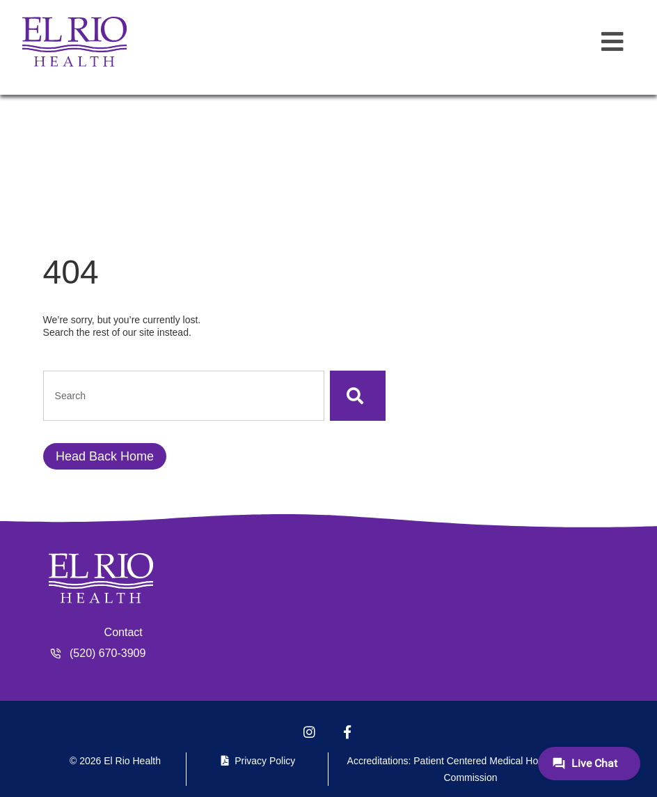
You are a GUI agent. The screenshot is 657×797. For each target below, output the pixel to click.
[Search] (358, 396)
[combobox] (183, 396)
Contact (123, 632)
